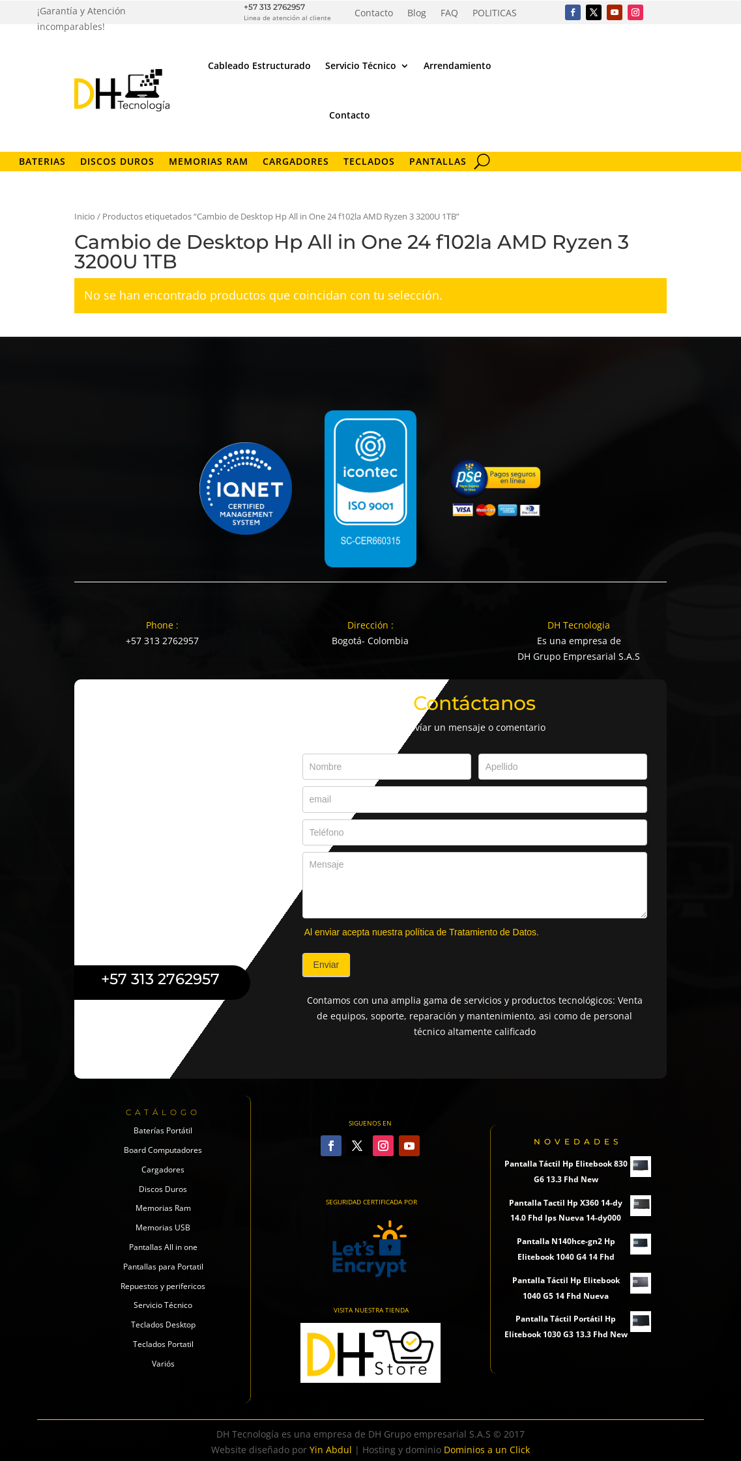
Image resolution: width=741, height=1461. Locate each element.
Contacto (374, 13)
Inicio (84, 216)
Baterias (42, 162)
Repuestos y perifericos (163, 1286)
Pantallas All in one (163, 1247)
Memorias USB (163, 1227)
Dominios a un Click (487, 1449)
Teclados (369, 162)
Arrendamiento (457, 65)
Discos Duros (117, 162)
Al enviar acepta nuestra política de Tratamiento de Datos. (421, 932)
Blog (416, 13)
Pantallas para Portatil (163, 1266)
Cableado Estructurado (259, 65)
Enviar (326, 964)
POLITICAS (494, 13)
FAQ (449, 13)
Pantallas (438, 162)
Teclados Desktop (163, 1324)
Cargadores (296, 162)
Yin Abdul (331, 1449)
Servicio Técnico (360, 65)
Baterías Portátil (163, 1130)
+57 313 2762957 (274, 7)
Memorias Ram (163, 1207)
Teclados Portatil (163, 1344)
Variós (163, 1363)
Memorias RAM (208, 162)
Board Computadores (163, 1150)
